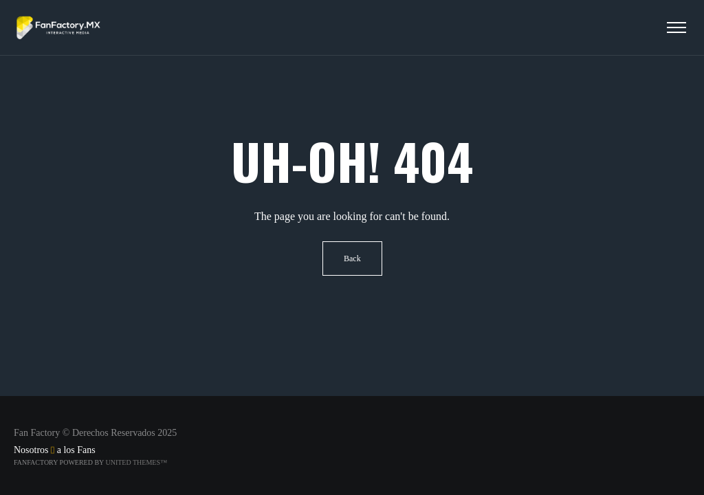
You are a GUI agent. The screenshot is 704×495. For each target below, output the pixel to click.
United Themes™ (135, 462)
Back (352, 258)
